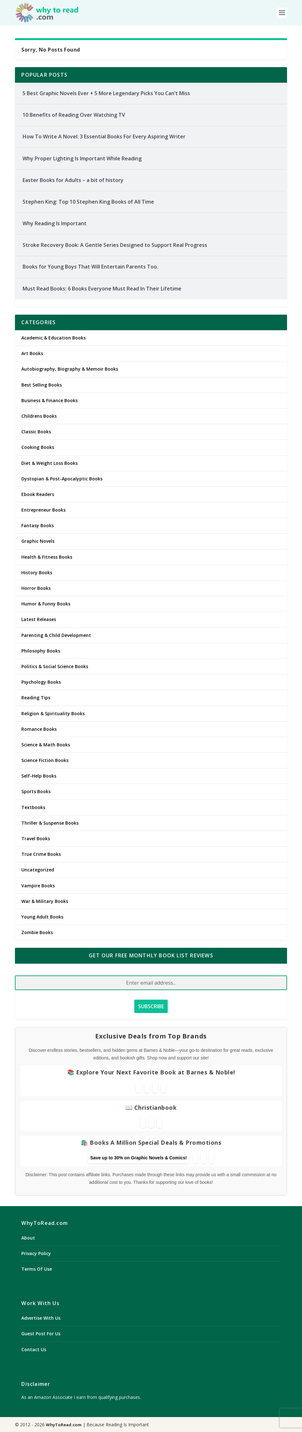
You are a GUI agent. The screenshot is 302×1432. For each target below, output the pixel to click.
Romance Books (39, 729)
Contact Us (33, 1349)
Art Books (32, 353)
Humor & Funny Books (45, 604)
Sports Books (36, 791)
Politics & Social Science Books (54, 666)
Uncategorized (37, 870)
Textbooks (33, 807)
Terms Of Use (36, 1269)
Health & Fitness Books (46, 557)
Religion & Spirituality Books (53, 713)
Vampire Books (38, 886)
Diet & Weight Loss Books (49, 463)
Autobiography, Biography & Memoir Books (69, 369)
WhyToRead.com (63, 1425)
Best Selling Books (41, 385)
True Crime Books (41, 854)
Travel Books (35, 838)
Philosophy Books (40, 651)
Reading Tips (35, 698)
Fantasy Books (37, 525)
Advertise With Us (40, 1318)
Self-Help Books (38, 776)
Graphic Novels (37, 541)
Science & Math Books (45, 745)
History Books (36, 572)
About (28, 1238)
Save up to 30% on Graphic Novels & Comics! (138, 1157)
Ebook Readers (37, 494)
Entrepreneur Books (43, 510)
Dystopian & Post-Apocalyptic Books (61, 479)
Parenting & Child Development (56, 635)
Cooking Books (37, 447)
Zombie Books (37, 932)
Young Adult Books (42, 917)
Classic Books (36, 432)
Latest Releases (38, 619)
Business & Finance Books (49, 400)
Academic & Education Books (53, 338)
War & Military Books (44, 901)
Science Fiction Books (44, 760)
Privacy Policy (36, 1253)
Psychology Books (41, 682)
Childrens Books (39, 416)
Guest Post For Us (40, 1334)
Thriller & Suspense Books (50, 823)
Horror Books (36, 588)
